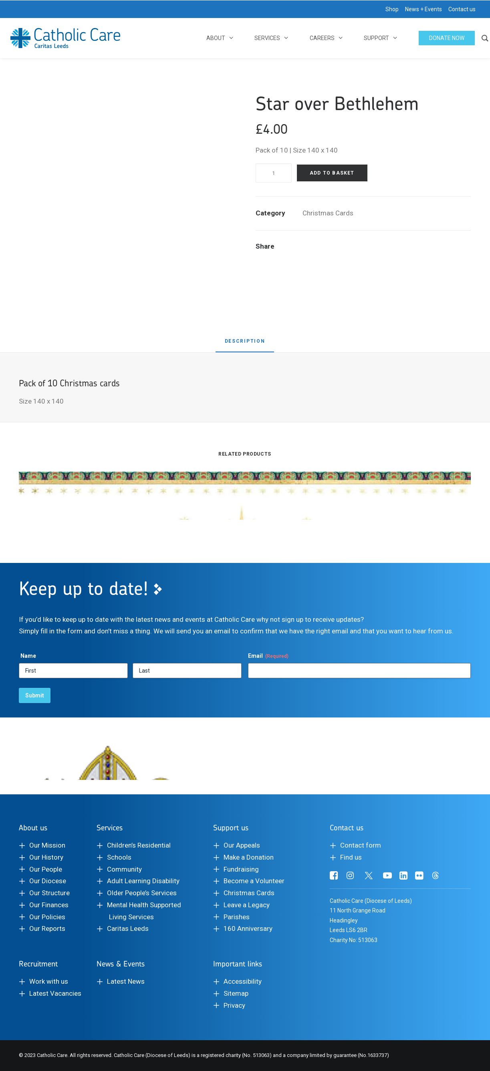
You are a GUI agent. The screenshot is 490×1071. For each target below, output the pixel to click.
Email (268, 656)
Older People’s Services (142, 893)
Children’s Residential (139, 845)
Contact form (360, 845)
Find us (351, 857)
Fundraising (241, 869)
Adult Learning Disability (143, 881)
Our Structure (49, 893)
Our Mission (47, 845)
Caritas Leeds (128, 928)
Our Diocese (47, 881)
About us (33, 827)
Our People (45, 869)
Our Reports (47, 928)
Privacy (234, 1005)
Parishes (237, 917)
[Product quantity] (274, 173)
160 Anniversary (248, 928)
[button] (334, 877)
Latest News (126, 981)
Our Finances (49, 905)
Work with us (48, 981)
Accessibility (243, 981)
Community (124, 869)
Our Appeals (242, 845)
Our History (46, 857)
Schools (119, 857)
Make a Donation (249, 857)
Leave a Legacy (247, 905)
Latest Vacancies (55, 993)
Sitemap (236, 993)
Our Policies (47, 917)
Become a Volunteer (254, 881)
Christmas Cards (327, 213)
